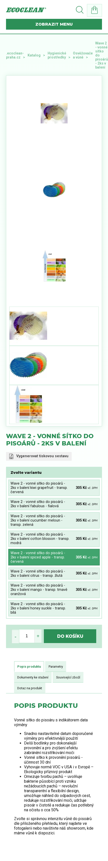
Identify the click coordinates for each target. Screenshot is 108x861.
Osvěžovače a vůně (83, 55)
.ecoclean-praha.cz (15, 55)
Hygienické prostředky (57, 55)
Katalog (34, 55)
